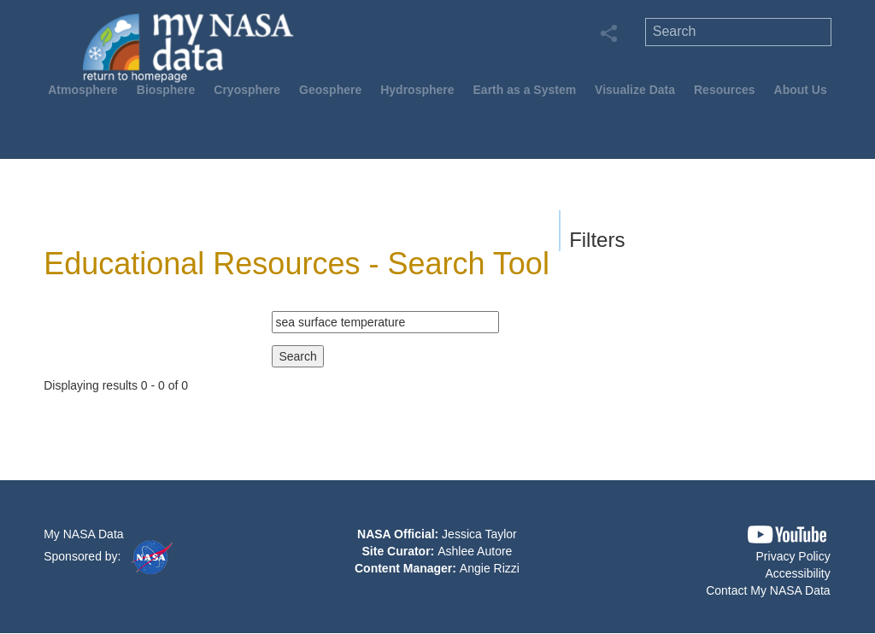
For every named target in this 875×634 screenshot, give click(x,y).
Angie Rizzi (490, 568)
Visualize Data (635, 90)
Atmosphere (83, 90)
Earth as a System (525, 90)
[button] (787, 534)
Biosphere (166, 90)
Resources (724, 90)
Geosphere (330, 90)
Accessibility (797, 573)
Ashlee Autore (475, 551)
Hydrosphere (417, 90)
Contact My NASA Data (768, 590)
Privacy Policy (793, 556)
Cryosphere (247, 90)
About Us (800, 90)
